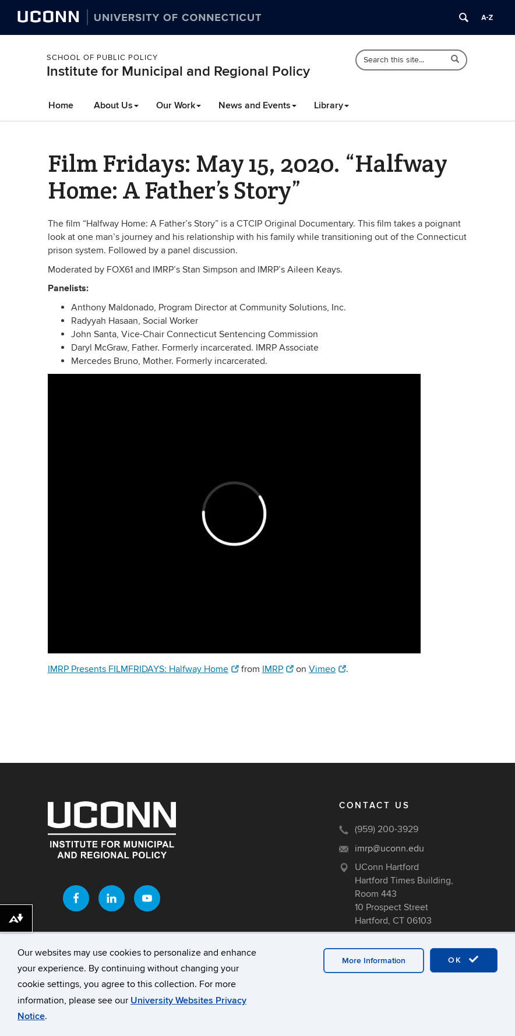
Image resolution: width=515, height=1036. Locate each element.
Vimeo (327, 669)
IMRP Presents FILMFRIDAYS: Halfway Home (143, 669)
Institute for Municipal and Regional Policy (178, 71)
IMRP (278, 669)
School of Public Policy (102, 57)
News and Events (257, 105)
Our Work (178, 105)
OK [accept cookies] (463, 959)
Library (331, 105)
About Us (116, 105)
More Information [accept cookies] (373, 961)
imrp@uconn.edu (389, 848)
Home (60, 105)
